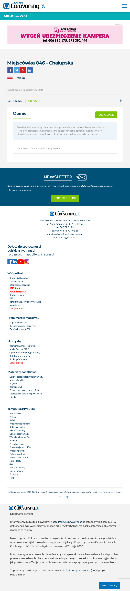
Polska (12, 417)
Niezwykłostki (16, 471)
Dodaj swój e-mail (65, 198)
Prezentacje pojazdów (20, 447)
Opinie (34, 101)
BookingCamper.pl (18, 359)
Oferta (14, 101)
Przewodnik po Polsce (19, 423)
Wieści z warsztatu (18, 457)
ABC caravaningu (17, 430)
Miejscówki (15, 16)
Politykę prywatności (70, 521)
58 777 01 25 (67, 227)
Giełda (12, 397)
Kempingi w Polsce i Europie (23, 345)
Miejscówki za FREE (19, 349)
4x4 (11, 464)
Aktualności (15, 413)
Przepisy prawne (17, 450)
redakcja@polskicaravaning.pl (68, 234)
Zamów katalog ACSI (19, 329)
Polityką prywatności (78, 570)
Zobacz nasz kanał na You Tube (24, 390)
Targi (11, 477)
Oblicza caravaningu (19, 433)
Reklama (14, 288)
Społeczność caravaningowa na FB (25, 393)
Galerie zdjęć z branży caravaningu (26, 376)
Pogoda (13, 383)
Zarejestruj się (16, 281)
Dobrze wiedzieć (17, 454)
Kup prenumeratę (18, 322)
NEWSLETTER (58, 176)
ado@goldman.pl (69, 237)
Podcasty (13, 474)
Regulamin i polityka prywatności (25, 301)
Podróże (13, 440)
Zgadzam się (109, 585)
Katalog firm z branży (19, 356)
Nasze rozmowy (17, 467)
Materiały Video (17, 380)
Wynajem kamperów (19, 437)
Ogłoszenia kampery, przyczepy (24, 352)
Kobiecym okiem (17, 427)
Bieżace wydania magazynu (22, 326)
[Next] (121, 101)
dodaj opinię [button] (106, 114)
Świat (12, 420)
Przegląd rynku (16, 444)
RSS (11, 298)
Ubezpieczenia (16, 308)
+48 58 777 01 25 (69, 230)
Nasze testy (15, 460)
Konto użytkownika (18, 278)
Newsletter (14, 305)
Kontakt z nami (16, 295)
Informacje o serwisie (19, 285)
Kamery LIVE (16, 387)
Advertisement (18, 291)
